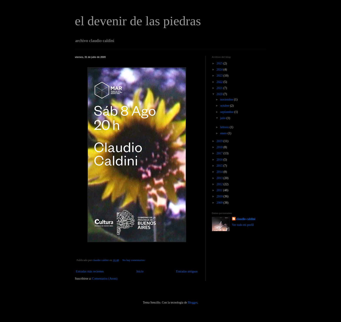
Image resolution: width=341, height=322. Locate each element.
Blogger (192, 302)
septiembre (227, 112)
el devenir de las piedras (138, 21)
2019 (220, 141)
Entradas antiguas (187, 271)
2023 (220, 75)
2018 (220, 147)
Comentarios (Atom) (104, 278)
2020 (220, 94)
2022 (220, 82)
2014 (220, 171)
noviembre (227, 99)
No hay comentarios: (134, 260)
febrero (225, 127)
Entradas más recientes (90, 271)
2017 (220, 153)
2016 (220, 159)
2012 (220, 184)
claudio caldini (246, 219)
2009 (220, 202)
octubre (225, 105)
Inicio (140, 271)
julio (223, 118)
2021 (220, 88)
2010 (220, 196)
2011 (220, 190)
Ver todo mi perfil (243, 224)
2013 (220, 178)
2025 (220, 63)
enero (224, 133)
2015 (220, 165)
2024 (220, 69)
